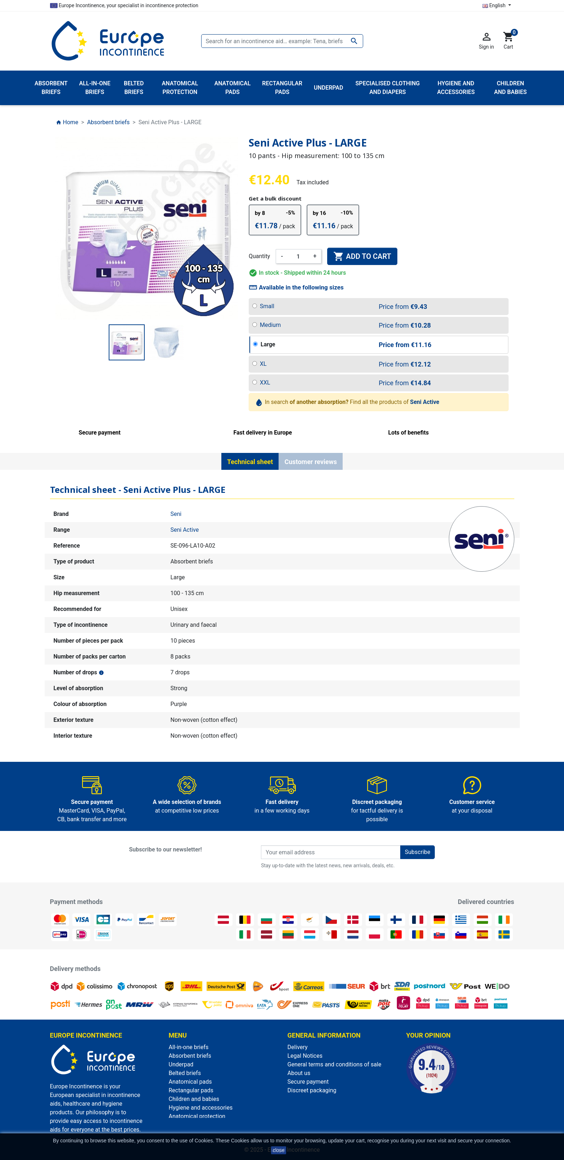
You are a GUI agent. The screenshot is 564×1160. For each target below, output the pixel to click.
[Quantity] (298, 256)
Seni (176, 514)
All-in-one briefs (189, 1047)
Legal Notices (305, 1055)
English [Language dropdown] (494, 5)
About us (299, 1073)
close (279, 1150)
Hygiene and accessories (201, 1107)
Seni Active (185, 529)
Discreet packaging (312, 1090)
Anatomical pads (190, 1081)
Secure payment (308, 1081)
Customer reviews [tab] (310, 462)
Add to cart (362, 256)
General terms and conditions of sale (335, 1064)
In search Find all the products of (347, 402)
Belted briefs (185, 1073)
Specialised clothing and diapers (210, 1124)
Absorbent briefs (190, 1055)
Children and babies (194, 1099)
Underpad (181, 1064)
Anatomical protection (197, 1116)
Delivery (298, 1047)
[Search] (282, 41)
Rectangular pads (191, 1090)
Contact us (301, 1099)
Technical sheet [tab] (250, 462)
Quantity (259, 256)
